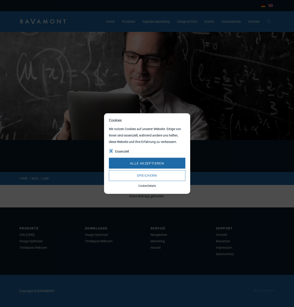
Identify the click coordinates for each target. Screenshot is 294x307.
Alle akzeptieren (147, 163)
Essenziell (122, 151)
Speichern (147, 175)
